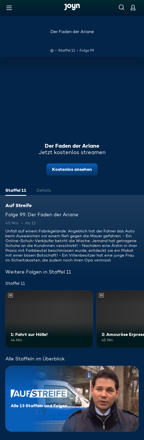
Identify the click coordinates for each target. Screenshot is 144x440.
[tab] (15, 191)
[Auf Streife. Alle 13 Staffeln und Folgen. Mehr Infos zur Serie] (72, 399)
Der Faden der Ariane (72, 31)
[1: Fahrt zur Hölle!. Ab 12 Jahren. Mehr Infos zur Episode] (49, 319)
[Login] (133, 7)
